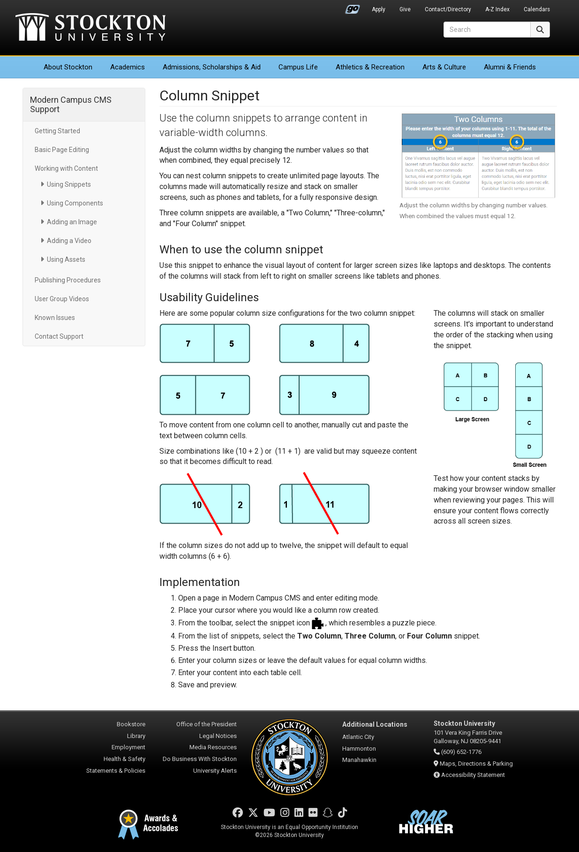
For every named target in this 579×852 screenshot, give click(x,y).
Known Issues (55, 317)
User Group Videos (62, 299)
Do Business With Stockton (200, 758)
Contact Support (59, 336)
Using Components (75, 203)
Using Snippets (69, 184)
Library (136, 735)
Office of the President (206, 724)
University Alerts (215, 770)
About (68, 67)
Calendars (537, 9)
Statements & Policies (115, 770)
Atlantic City (358, 736)
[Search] (487, 30)
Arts (444, 67)
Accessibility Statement (473, 774)
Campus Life (298, 67)
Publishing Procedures (68, 280)
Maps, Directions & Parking (476, 763)
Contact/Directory (448, 9)
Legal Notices (218, 735)
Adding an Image (72, 222)
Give (405, 9)
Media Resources (213, 747)
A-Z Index (497, 9)
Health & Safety (124, 758)
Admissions (212, 67)
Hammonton (359, 748)
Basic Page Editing (62, 149)
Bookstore (131, 724)
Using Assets (66, 259)
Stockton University (90, 28)
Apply (378, 9)
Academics (127, 67)
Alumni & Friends (510, 67)
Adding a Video (69, 240)
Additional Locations (374, 724)
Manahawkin (359, 759)
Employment (128, 747)
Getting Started (57, 131)
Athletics (370, 67)
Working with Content (66, 168)
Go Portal (352, 7)
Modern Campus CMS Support (71, 104)
